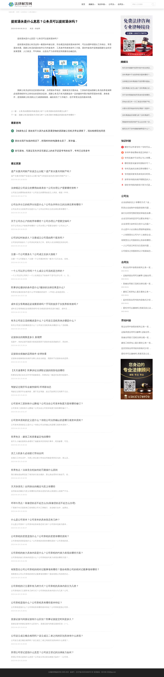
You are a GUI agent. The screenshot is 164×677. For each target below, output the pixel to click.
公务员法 (24, 12)
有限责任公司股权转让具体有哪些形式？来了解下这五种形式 (137, 241)
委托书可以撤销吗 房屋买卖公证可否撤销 (138, 308)
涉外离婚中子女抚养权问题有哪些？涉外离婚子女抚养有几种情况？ (136, 75)
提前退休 (24, 103)
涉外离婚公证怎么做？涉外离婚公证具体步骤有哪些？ (136, 89)
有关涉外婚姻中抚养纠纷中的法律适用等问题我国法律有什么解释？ (136, 68)
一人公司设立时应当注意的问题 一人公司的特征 (136, 246)
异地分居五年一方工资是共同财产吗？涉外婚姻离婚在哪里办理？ (136, 102)
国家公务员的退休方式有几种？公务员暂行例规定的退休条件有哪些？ (47, 115)
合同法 (120, 4)
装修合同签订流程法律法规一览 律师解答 (138, 284)
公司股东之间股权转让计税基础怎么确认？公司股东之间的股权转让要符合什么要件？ (137, 252)
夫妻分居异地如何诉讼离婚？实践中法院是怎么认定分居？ (136, 109)
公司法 (111, 4)
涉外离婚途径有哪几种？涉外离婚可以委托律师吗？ (136, 116)
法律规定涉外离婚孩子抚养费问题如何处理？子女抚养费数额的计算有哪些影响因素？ (136, 82)
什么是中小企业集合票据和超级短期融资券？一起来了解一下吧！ (137, 230)
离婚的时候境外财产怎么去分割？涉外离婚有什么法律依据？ (136, 122)
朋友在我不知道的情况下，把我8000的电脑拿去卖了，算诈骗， (46, 141)
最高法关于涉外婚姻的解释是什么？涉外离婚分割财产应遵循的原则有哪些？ (136, 129)
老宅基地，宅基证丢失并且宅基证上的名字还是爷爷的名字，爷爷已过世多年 (52, 151)
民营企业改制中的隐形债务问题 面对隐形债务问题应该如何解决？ (136, 208)
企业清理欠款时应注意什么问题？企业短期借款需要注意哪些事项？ (137, 225)
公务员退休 (32, 12)
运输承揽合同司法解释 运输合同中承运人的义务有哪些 (138, 275)
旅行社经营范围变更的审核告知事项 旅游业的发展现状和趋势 (137, 214)
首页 (83, 4)
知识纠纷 (101, 4)
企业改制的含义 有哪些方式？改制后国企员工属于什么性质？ (136, 203)
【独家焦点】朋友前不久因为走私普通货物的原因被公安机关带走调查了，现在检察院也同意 (60, 131)
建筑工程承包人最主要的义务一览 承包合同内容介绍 (137, 292)
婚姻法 (91, 4)
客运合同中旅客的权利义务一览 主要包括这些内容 (138, 267)
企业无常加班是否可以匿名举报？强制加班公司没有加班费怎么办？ (137, 219)
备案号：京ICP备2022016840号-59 (81, 672)
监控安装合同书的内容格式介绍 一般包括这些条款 (138, 300)
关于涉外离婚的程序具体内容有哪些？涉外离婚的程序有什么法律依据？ (136, 95)
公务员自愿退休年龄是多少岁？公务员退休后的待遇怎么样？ (43, 111)
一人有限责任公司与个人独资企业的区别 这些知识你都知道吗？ (137, 236)
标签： (16, 103)
